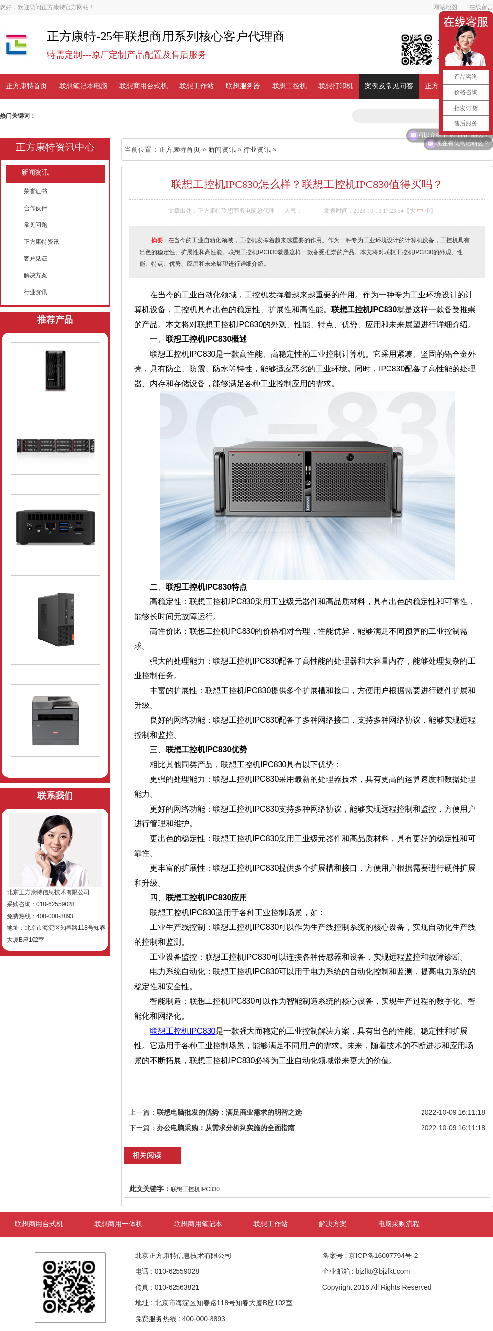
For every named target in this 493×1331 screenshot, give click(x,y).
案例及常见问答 (389, 86)
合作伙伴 (35, 208)
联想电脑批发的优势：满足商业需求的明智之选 (229, 1112)
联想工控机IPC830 (182, 1031)
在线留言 (481, 7)
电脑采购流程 (399, 1224)
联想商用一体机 (118, 1224)
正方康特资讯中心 (55, 147)
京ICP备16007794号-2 (383, 1255)
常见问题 (35, 225)
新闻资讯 (35, 172)
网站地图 (445, 7)
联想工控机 (289, 86)
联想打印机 (335, 86)
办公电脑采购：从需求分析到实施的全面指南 (226, 1128)
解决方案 (35, 275)
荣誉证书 (35, 191)
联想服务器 (243, 86)
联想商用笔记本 (198, 1224)
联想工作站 (196, 86)
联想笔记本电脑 (83, 86)
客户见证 (35, 258)
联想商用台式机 (143, 86)
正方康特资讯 (41, 241)
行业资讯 (35, 292)
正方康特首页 (26, 86)
